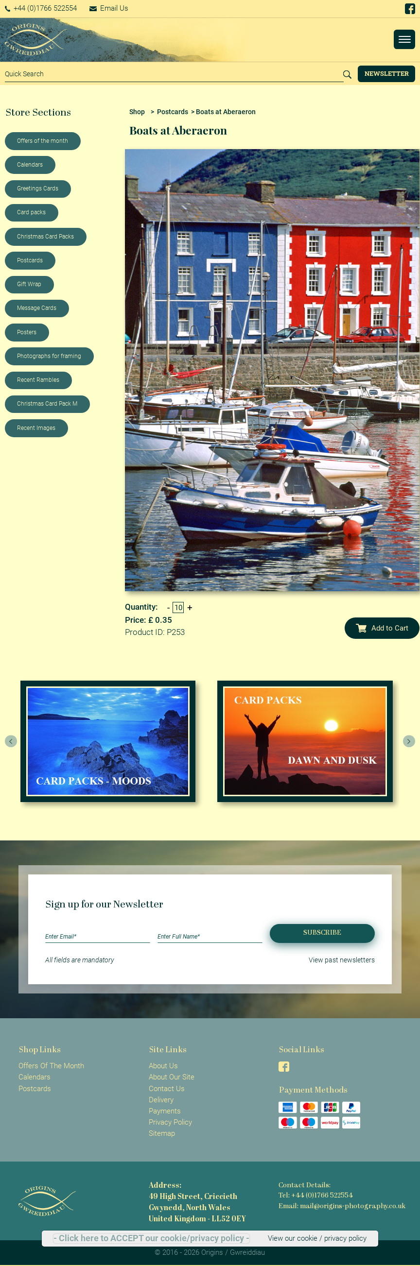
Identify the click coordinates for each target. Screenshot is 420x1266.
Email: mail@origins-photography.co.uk (342, 1206)
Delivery (161, 1099)
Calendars (30, 164)
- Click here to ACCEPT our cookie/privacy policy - (151, 1238)
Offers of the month (42, 140)
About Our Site (171, 1077)
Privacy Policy (170, 1122)
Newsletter (387, 73)
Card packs (31, 212)
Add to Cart (382, 628)
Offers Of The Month (51, 1065)
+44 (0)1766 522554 (41, 8)
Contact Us (167, 1088)
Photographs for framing (49, 356)
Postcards (30, 260)
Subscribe (322, 933)
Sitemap (162, 1133)
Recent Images (36, 428)
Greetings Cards (37, 188)
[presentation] (11, 741)
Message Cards (36, 308)
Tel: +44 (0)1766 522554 (316, 1195)
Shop (137, 112)
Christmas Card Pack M (47, 403)
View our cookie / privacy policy (317, 1238)
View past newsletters (342, 960)
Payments (165, 1111)
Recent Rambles (38, 379)
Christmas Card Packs (45, 236)
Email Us (108, 8)
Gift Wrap (29, 284)
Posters (26, 332)
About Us (163, 1065)
